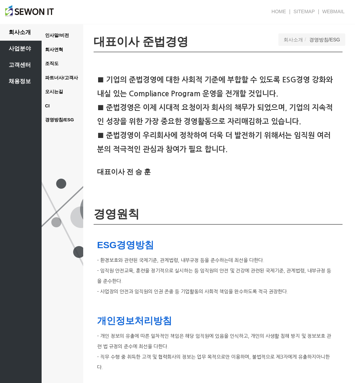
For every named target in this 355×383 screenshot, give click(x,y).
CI (47, 105)
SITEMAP (304, 11)
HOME (278, 11)
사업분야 (20, 48)
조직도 (52, 63)
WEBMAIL (333, 11)
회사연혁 (54, 49)
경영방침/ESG (59, 119)
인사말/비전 (57, 35)
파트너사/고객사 (61, 77)
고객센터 (20, 65)
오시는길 (54, 91)
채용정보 (20, 81)
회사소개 (20, 32)
